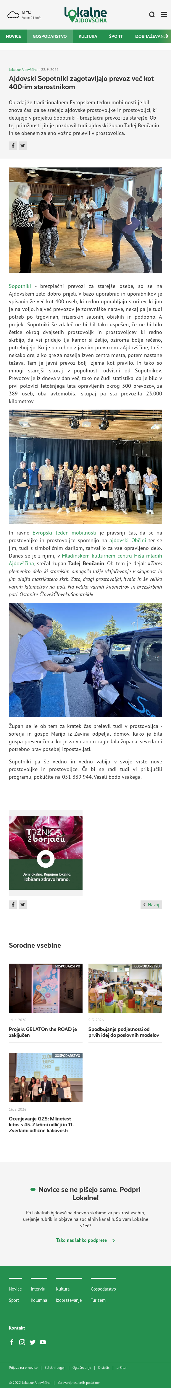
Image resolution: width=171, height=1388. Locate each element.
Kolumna (39, 1300)
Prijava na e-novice (23, 1367)
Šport (116, 36)
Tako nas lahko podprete (85, 1240)
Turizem (98, 1300)
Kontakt (17, 1328)
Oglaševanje (81, 1367)
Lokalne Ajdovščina (23, 69)
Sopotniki (20, 286)
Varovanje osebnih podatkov (79, 1382)
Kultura (88, 36)
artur (122, 1367)
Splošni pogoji (55, 1367)
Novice (13, 36)
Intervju (38, 1289)
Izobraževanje (69, 1300)
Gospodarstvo (50, 36)
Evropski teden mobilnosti (64, 532)
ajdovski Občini (127, 540)
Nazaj (151, 905)
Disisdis (103, 1367)
